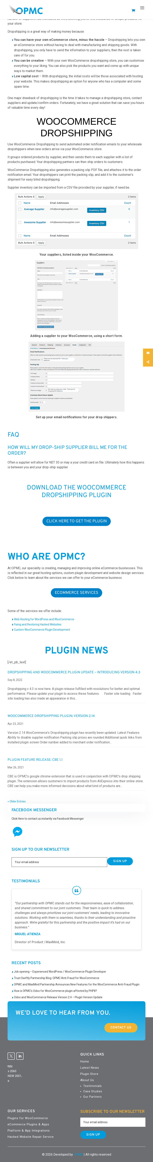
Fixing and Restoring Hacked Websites (37, 624)
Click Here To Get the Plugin (76, 521)
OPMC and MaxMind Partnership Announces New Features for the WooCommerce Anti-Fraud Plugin (76, 984)
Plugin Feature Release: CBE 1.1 (35, 760)
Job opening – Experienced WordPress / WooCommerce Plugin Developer (60, 971)
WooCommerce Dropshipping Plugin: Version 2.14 (51, 716)
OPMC (78, 1154)
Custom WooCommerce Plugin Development (42, 629)
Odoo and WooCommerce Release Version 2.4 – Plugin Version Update (58, 997)
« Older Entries (17, 801)
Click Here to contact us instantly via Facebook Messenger (48, 818)
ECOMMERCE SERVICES (76, 592)
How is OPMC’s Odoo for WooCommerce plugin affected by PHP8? (55, 990)
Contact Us (111, 1027)
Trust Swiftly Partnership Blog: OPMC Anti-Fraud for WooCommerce (56, 978)
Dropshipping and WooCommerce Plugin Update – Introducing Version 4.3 (74, 672)
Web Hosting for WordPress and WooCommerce (44, 619)
